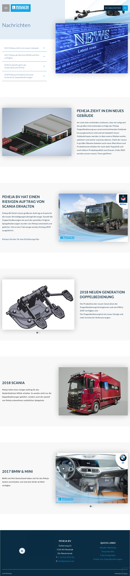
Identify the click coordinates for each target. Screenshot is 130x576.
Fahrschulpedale (104, 555)
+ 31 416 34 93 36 (66, 557)
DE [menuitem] (125, 8)
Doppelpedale (104, 552)
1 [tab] (37, 330)
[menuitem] (125, 8)
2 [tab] (39, 330)
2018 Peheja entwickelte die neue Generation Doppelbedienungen (18, 75)
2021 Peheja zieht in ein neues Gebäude (21, 48)
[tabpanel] (36, 132)
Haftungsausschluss (116, 571)
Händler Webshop (104, 548)
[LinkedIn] (25, 551)
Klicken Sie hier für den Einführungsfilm (21, 237)
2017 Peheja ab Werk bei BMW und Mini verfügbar (21, 56)
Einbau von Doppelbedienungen (104, 559)
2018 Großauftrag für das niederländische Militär (15, 66)
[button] (6, 8)
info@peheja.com (66, 560)
